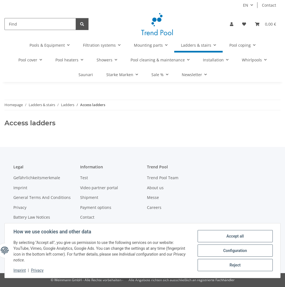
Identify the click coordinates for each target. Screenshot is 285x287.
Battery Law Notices (31, 217)
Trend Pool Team (162, 177)
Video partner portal (99, 187)
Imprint (20, 270)
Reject (234, 265)
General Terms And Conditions (42, 197)
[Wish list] (244, 24)
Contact (269, 5)
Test (84, 177)
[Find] (40, 24)
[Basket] (265, 24)
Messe (153, 197)
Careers (154, 207)
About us (155, 187)
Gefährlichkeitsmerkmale (36, 177)
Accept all (235, 236)
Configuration (235, 250)
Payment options (95, 207)
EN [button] (245, 5)
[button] (231, 24)
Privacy (37, 270)
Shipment (89, 197)
